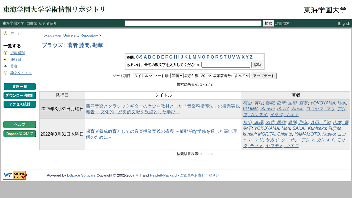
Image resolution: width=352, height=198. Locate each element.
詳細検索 (282, 23)
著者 (14, 66)
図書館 (31, 23)
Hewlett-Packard (163, 175)
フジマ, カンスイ (317, 140)
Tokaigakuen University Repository (70, 35)
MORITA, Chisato (275, 134)
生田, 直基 (298, 103)
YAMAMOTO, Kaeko (315, 134)
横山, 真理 (253, 103)
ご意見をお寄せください (199, 175)
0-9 (139, 57)
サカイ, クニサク (282, 140)
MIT (138, 175)
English (344, 23)
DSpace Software (81, 175)
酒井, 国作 (275, 122)
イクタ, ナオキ (284, 114)
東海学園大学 (13, 23)
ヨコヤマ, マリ (320, 108)
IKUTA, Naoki (290, 108)
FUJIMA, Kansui (259, 108)
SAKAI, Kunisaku (309, 128)
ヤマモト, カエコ (282, 145)
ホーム (15, 33)
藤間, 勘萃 (275, 103)
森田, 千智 (320, 122)
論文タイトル (21, 73)
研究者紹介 (48, 23)
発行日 (15, 59)
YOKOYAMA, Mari (328, 103)
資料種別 (17, 53)
